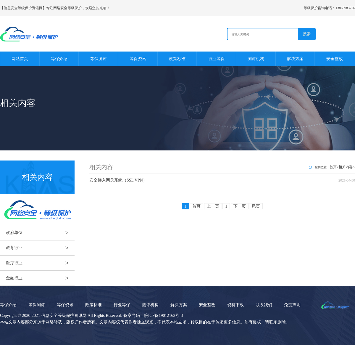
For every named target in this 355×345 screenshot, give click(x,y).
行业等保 (216, 59)
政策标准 (177, 59)
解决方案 (295, 59)
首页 (333, 167)
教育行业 (40, 247)
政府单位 (40, 232)
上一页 (213, 206)
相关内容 (345, 167)
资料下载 (235, 305)
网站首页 (20, 59)
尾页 (256, 206)
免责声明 (292, 305)
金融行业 (40, 278)
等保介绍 (59, 59)
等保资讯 (138, 59)
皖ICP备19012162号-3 (163, 315)
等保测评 (98, 59)
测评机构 (256, 59)
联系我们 (264, 305)
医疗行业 (40, 263)
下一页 (239, 206)
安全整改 (334, 59)
